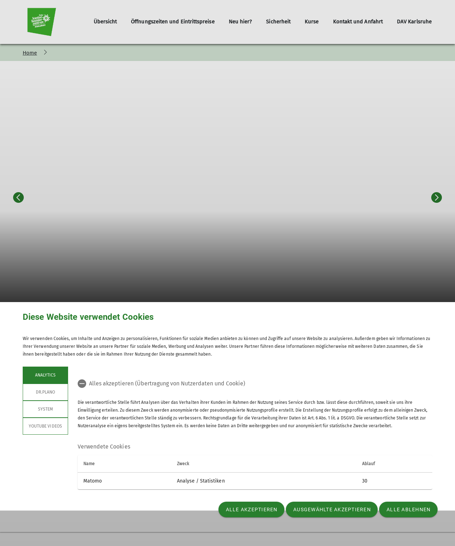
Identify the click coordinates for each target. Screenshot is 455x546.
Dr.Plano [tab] (45, 392)
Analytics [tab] (45, 375)
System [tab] (45, 409)
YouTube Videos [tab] (45, 426)
